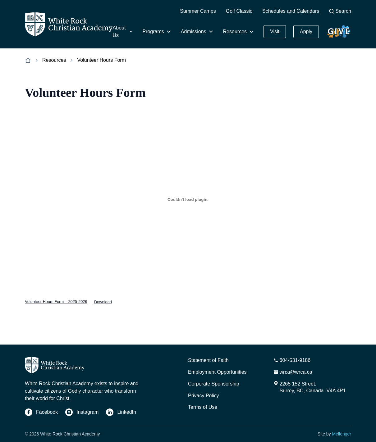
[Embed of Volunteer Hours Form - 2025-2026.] (188, 199)
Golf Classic (239, 11)
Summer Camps (198, 11)
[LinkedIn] (121, 412)
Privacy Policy (203, 395)
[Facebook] (41, 412)
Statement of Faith (208, 360)
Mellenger (341, 433)
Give (337, 28)
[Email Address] (292, 372)
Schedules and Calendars (290, 11)
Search (340, 11)
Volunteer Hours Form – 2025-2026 (56, 302)
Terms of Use (202, 407)
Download (103, 302)
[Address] (309, 387)
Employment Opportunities (217, 372)
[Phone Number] (292, 360)
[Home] (69, 24)
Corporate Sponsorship (213, 383)
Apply (306, 31)
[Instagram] (82, 412)
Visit (274, 31)
